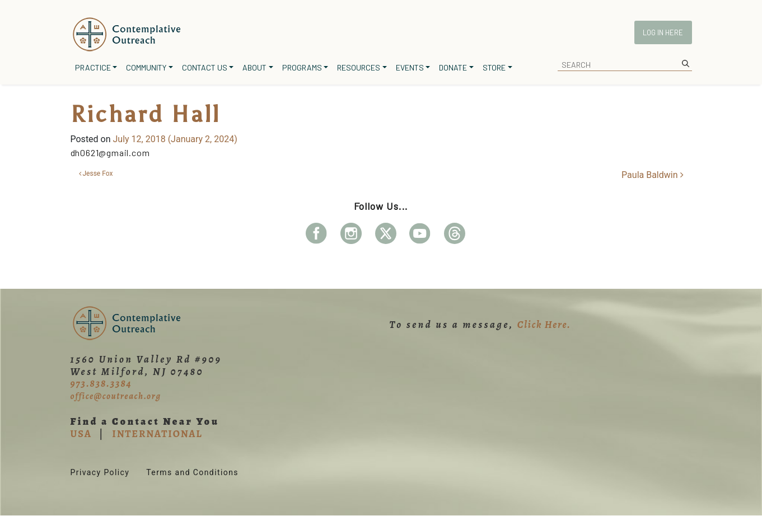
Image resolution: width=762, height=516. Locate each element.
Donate (453, 67)
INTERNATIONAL (157, 433)
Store (494, 67)
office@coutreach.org (116, 396)
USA (81, 433)
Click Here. (544, 324)
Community (146, 67)
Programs (302, 67)
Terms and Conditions (192, 472)
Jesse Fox (96, 173)
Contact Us (204, 67)
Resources (358, 67)
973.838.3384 (101, 383)
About (254, 67)
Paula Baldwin (652, 175)
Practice (93, 67)
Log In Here (663, 32)
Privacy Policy (100, 472)
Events (410, 67)
